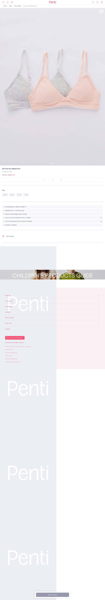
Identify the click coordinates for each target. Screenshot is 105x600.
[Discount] (12, 2)
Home (5, 6)
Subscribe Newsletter (15, 337)
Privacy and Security (11, 352)
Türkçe (7, 329)
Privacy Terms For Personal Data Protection (18, 346)
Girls (10, 6)
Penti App (8, 323)
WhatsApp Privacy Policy (12, 362)
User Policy (8, 355)
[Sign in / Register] (97, 2)
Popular (8, 295)
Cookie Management (11, 358)
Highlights (9, 301)
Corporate (8, 306)
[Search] (7, 2)
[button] (51, 163)
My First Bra (17, 6)
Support (8, 312)
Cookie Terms (9, 349)
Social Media (9, 317)
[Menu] (3, 2)
